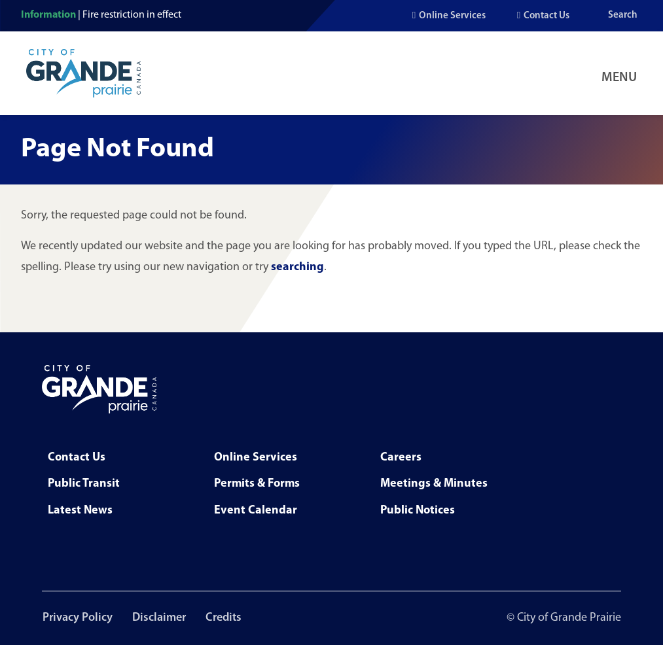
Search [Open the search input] (622, 15)
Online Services (452, 16)
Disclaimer (160, 618)
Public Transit (84, 484)
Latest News (80, 510)
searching (297, 267)
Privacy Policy (77, 618)
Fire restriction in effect (131, 15)
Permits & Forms (257, 484)
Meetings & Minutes (434, 484)
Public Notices (417, 510)
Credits (225, 618)
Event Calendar (255, 510)
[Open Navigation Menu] (621, 73)
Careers (400, 457)
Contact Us (546, 16)
